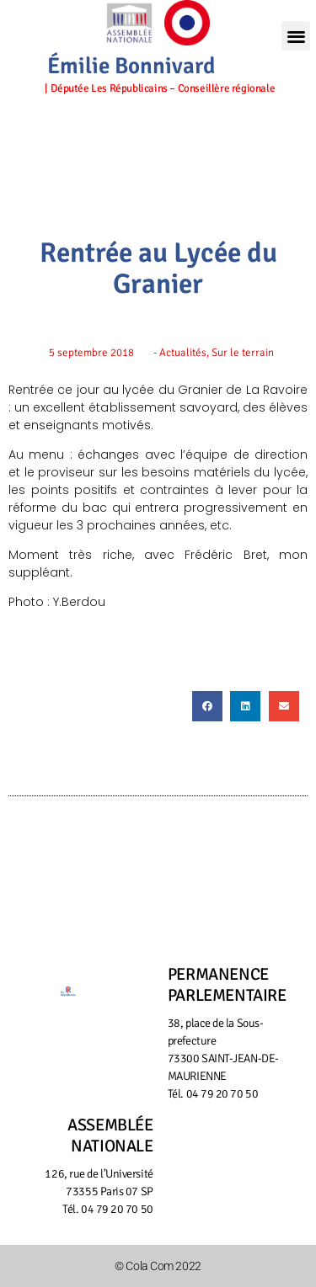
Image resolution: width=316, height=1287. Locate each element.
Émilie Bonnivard (131, 66)
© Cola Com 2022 (158, 1266)
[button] (295, 36)
